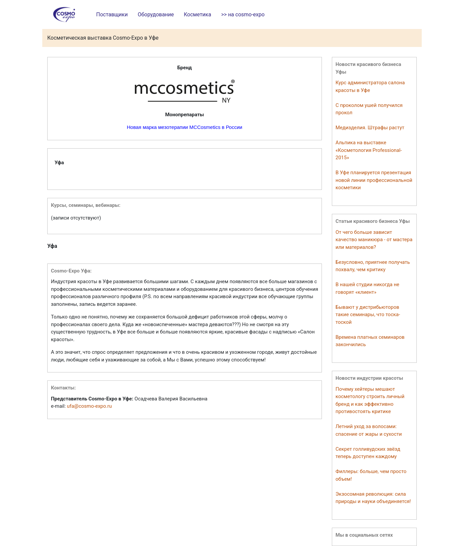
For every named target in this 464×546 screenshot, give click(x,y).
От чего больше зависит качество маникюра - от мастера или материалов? (374, 239)
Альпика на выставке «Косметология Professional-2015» (369, 150)
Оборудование (156, 14)
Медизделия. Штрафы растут (370, 128)
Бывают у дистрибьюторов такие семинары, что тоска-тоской (368, 314)
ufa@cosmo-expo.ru (89, 406)
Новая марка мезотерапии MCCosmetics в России (184, 127)
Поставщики (112, 14)
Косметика (197, 14)
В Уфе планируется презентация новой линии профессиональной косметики (374, 180)
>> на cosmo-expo (242, 14)
